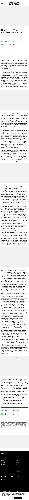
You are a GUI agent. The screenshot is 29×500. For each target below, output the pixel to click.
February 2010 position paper (8, 304)
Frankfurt (16, 421)
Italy (16, 422)
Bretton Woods (21, 421)
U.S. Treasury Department (12, 424)
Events (17, 453)
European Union (7, 423)
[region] (14, 496)
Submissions (18, 471)
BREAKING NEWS (4, 453)
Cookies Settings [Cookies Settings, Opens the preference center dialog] (9, 497)
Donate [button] (17, 460)
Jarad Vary (3, 36)
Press (16, 466)
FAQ (16, 464)
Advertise (17, 462)
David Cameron (20, 424)
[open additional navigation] (2, 2)
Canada (2, 422)
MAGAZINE (3, 462)
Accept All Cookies (18, 497)
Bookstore (17, 458)
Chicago (12, 421)
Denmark (13, 422)
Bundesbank (13, 423)
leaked (2, 313)
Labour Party (3, 424)
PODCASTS (3, 464)
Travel (16, 456)
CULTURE (2, 460)
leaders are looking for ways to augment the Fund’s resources (13, 394)
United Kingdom (20, 422)
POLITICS (3, 455)
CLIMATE (2, 458)
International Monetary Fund (22, 423)
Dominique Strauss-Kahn (10, 425)
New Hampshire (18, 426)
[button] (2, 41)
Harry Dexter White (19, 425)
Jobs (16, 469)
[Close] (27, 493)
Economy (8, 421)
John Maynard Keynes (10, 426)
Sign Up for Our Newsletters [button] (6, 486)
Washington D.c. (8, 422)
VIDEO (2, 466)
